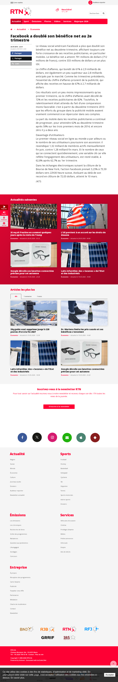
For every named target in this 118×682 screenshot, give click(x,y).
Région (12, 459)
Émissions (36, 21)
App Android (95, 437)
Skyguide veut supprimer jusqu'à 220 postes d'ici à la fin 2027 (30, 330)
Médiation (13, 599)
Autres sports (65, 499)
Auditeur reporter (16, 490)
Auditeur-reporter (96, 3)
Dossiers (13, 486)
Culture (12, 477)
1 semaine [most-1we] (28, 296)
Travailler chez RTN (17, 591)
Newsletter (14, 613)
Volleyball (64, 473)
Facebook (22, 437)
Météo (63, 534)
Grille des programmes (18, 534)
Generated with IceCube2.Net (36, 660)
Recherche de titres (17, 529)
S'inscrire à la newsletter (59, 407)
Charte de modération (18, 604)
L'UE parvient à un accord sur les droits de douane (83, 233)
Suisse (12, 464)
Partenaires (14, 595)
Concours (13, 556)
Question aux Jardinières (19, 543)
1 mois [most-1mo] (39, 296)
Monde (12, 468)
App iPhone (81, 437)
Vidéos (57, 21)
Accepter (109, 675)
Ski (62, 482)
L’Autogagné (14, 547)
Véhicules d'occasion (68, 521)
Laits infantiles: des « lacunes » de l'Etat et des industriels (82, 272)
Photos (47, 21)
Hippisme (64, 486)
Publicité (13, 586)
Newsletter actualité (17, 495)
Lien (15, 64)
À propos (13, 573)
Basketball (64, 468)
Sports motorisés (67, 495)
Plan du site (39, 654)
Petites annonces (67, 538)
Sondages (13, 552)
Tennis (63, 490)
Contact (13, 609)
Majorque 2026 (81, 21)
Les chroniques (15, 525)
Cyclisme (64, 477)
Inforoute (64, 543)
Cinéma (63, 525)
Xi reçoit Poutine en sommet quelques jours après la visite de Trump (31, 233)
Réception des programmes (20, 577)
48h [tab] (16, 296)
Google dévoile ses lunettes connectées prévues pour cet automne (32, 272)
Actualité (16, 21)
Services (67, 21)
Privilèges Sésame (67, 529)
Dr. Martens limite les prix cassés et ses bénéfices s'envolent (82, 330)
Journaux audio (15, 482)
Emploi (63, 547)
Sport (26, 21)
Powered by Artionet (18, 660)
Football (63, 459)
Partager (17, 53)
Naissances (14, 538)
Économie (35, 29)
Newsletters (67, 437)
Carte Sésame (15, 582)
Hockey (63, 464)
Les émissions (15, 521)
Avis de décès (65, 552)
